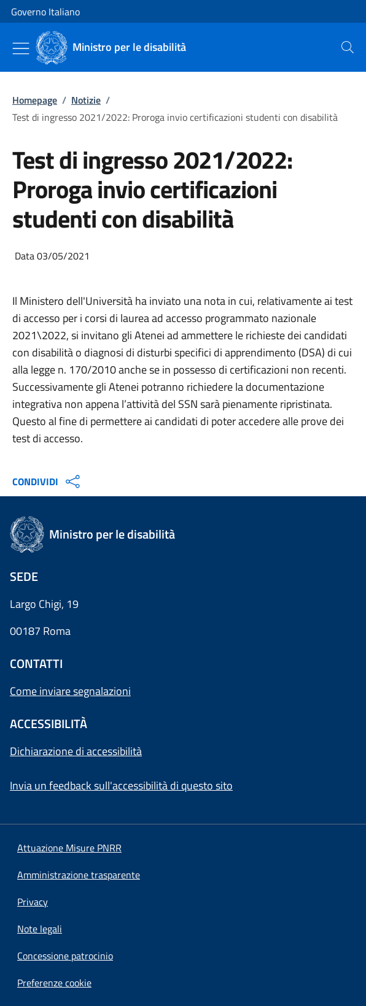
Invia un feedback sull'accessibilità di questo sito (121, 785)
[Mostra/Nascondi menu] (21, 48)
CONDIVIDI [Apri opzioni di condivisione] (47, 481)
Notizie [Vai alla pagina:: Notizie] (86, 100)
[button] (54, 982)
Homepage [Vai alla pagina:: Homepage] (34, 100)
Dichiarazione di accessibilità (76, 751)
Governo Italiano (45, 11)
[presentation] (347, 47)
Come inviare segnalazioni (70, 691)
